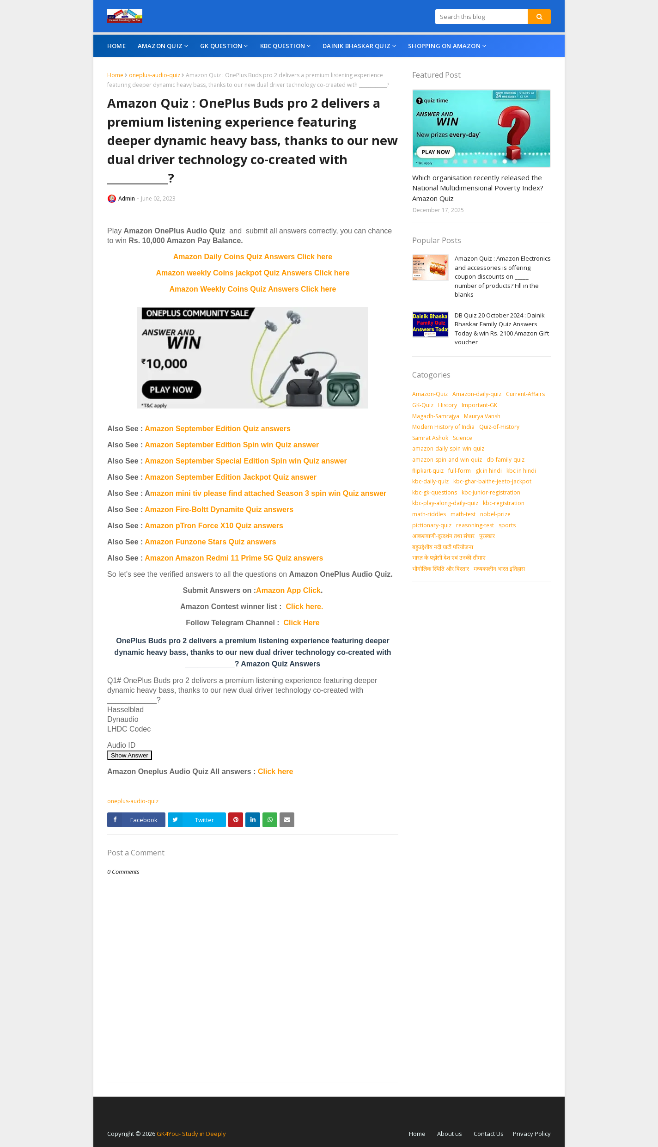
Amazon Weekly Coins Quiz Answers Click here (253, 289)
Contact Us (489, 1133)
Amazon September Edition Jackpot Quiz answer (231, 477)
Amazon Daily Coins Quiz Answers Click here (252, 257)
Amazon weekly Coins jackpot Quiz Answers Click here (252, 273)
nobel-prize (495, 514)
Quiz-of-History (499, 427)
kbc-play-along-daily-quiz (445, 503)
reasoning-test (475, 525)
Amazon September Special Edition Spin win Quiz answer (246, 461)
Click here (275, 771)
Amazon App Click (288, 590)
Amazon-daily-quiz (476, 394)
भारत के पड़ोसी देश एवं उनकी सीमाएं (449, 557)
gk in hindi (488, 471)
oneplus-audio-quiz (154, 75)
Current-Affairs (525, 394)
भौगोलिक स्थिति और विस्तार (440, 569)
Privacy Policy (532, 1133)
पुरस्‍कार (487, 536)
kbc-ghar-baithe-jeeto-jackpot (492, 481)
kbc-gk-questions (434, 492)
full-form (459, 471)
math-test (463, 514)
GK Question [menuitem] (221, 46)
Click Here (302, 623)
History (447, 405)
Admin (126, 198)
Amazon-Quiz (430, 394)
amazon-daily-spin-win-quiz (448, 448)
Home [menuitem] (116, 46)
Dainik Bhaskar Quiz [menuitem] (356, 46)
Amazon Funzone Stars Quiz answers (210, 542)
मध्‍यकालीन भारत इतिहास (499, 569)
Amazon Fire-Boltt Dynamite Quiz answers (219, 509)
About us (449, 1133)
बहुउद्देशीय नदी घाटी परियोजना (442, 547)
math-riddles (429, 514)
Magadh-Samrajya (435, 416)
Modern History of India (443, 427)
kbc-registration (503, 503)
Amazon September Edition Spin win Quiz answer (232, 445)
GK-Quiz (422, 405)
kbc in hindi (521, 471)
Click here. (304, 606)
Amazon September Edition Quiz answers (218, 429)
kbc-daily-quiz (430, 481)
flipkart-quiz (428, 471)
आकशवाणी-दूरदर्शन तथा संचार (443, 536)
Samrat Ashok (430, 438)
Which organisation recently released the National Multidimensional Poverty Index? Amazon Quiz (477, 188)
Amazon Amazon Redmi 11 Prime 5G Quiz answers (234, 558)
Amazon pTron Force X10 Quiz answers (214, 526)
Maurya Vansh (482, 416)
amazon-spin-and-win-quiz (447, 460)
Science (462, 438)
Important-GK (479, 405)
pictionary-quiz (431, 525)
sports (507, 525)
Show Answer (129, 755)
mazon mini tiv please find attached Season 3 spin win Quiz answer (268, 493)
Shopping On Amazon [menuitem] (444, 46)
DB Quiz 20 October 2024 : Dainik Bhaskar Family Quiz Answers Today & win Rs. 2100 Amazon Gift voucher (502, 329)
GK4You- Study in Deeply (191, 1133)
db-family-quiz (505, 460)
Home (115, 75)
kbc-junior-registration (491, 492)
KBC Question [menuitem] (282, 46)
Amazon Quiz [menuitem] (160, 46)
